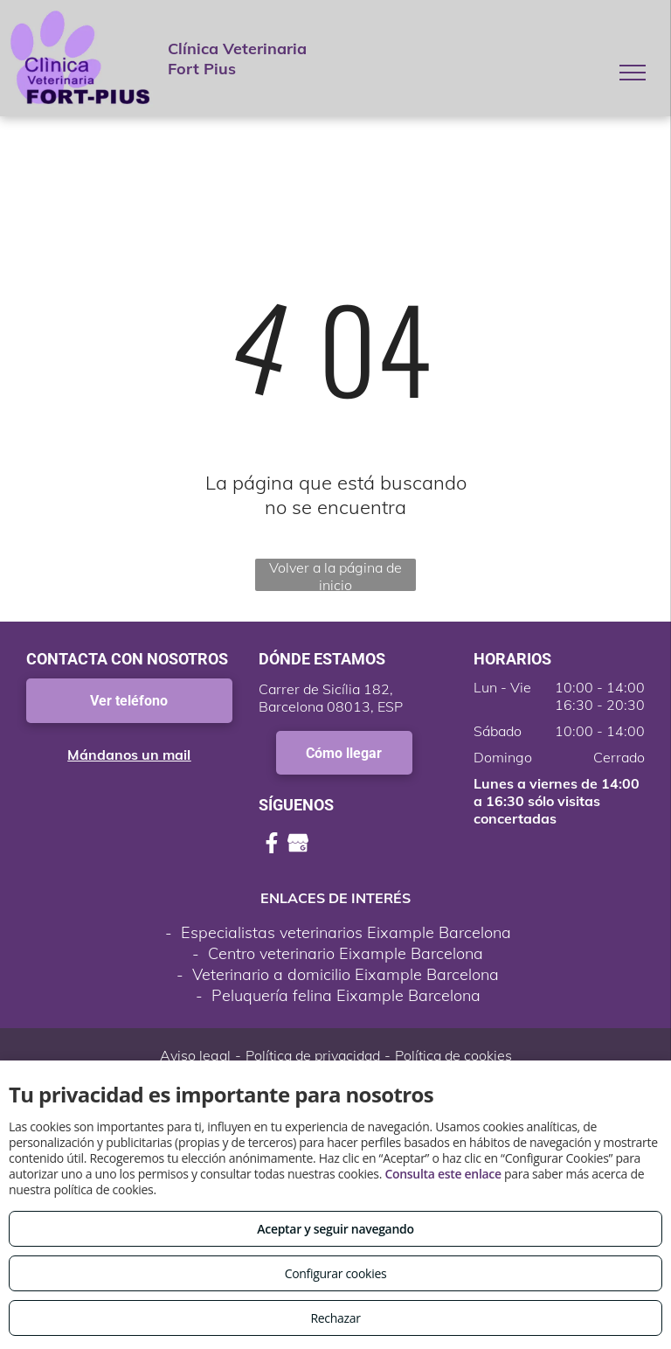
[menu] (632, 72)
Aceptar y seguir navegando (335, 1228)
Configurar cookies (336, 1273)
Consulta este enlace (442, 1173)
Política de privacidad (313, 1055)
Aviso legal (195, 1055)
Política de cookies (453, 1055)
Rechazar (335, 1318)
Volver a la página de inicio (335, 575)
